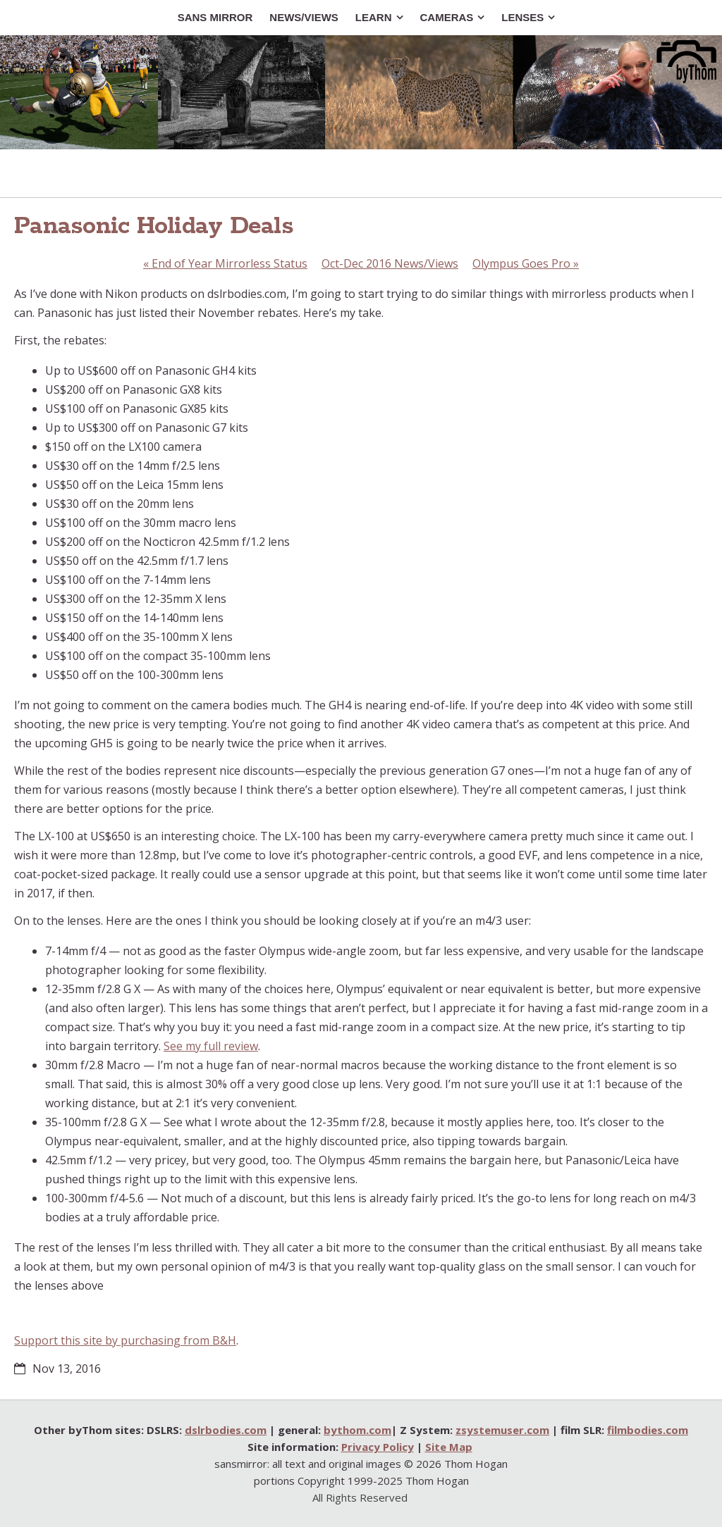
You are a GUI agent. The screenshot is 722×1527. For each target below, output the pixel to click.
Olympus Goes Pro (525, 263)
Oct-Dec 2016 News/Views (390, 263)
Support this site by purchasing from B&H (125, 1340)
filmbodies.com (647, 1430)
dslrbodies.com (226, 1430)
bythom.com (357, 1430)
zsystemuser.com (502, 1430)
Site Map (448, 1447)
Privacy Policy (377, 1447)
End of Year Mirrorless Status (225, 263)
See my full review (211, 1046)
